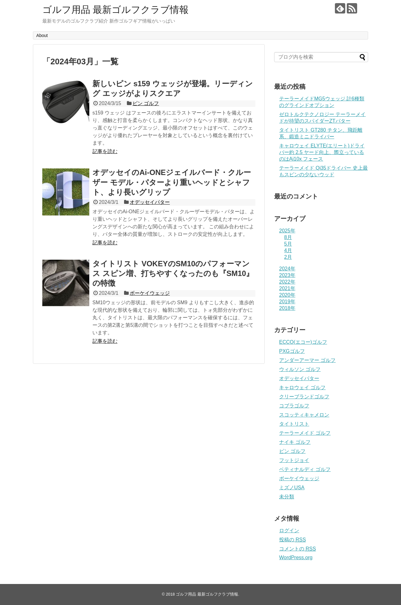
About (42, 35)
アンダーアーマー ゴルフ (307, 360)
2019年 (287, 301)
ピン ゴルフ (146, 103)
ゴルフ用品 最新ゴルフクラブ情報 (115, 9)
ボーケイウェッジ (150, 293)
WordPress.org (295, 557)
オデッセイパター (150, 202)
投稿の (292, 539)
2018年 (287, 308)
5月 (288, 244)
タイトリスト (294, 424)
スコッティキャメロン (304, 414)
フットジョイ (294, 460)
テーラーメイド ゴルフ (305, 433)
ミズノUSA (292, 487)
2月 (288, 257)
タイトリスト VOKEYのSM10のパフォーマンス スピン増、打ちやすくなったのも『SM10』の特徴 (172, 273)
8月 (288, 237)
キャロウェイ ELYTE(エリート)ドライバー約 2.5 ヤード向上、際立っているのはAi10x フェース (322, 152)
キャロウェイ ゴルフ (302, 387)
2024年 (287, 268)
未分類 (286, 496)
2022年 (287, 281)
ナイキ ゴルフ (294, 442)
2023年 (287, 275)
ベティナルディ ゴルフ (305, 469)
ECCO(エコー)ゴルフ (303, 342)
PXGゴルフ (292, 351)
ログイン (289, 530)
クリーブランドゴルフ (304, 396)
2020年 (287, 295)
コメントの (297, 548)
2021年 (287, 288)
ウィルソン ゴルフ (299, 369)
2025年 (287, 230)
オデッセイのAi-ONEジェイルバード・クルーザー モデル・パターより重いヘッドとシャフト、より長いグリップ (171, 182)
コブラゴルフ (294, 405)
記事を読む (104, 151)
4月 (288, 250)
